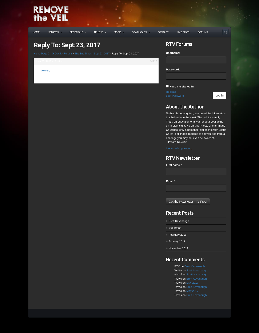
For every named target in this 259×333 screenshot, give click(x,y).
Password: (173, 69)
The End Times (83, 53)
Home (36, 32)
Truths (100, 32)
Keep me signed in (182, 86)
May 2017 (192, 282)
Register (171, 91)
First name (174, 164)
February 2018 (178, 234)
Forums (203, 32)
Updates (55, 32)
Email (170, 181)
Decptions (77, 32)
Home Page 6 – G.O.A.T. (48, 53)
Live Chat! (183, 32)
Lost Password (175, 95)
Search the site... (225, 32)
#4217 (153, 61)
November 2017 (178, 248)
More (119, 32)
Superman (175, 227)
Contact (163, 32)
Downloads (141, 32)
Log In (219, 95)
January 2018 (177, 241)
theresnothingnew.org (179, 148)
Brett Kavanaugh (179, 221)
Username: (173, 52)
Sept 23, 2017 (102, 53)
